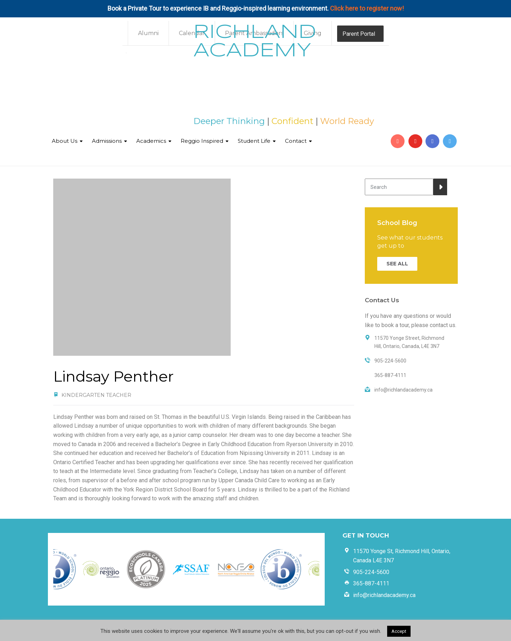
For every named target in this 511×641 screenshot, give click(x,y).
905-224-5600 (371, 572)
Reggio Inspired (202, 140)
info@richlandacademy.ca (384, 595)
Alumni (148, 33)
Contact (296, 140)
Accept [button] (398, 631)
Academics (151, 140)
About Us (64, 140)
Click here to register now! (367, 8)
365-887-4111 (371, 583)
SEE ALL (397, 263)
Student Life (254, 140)
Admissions (107, 140)
